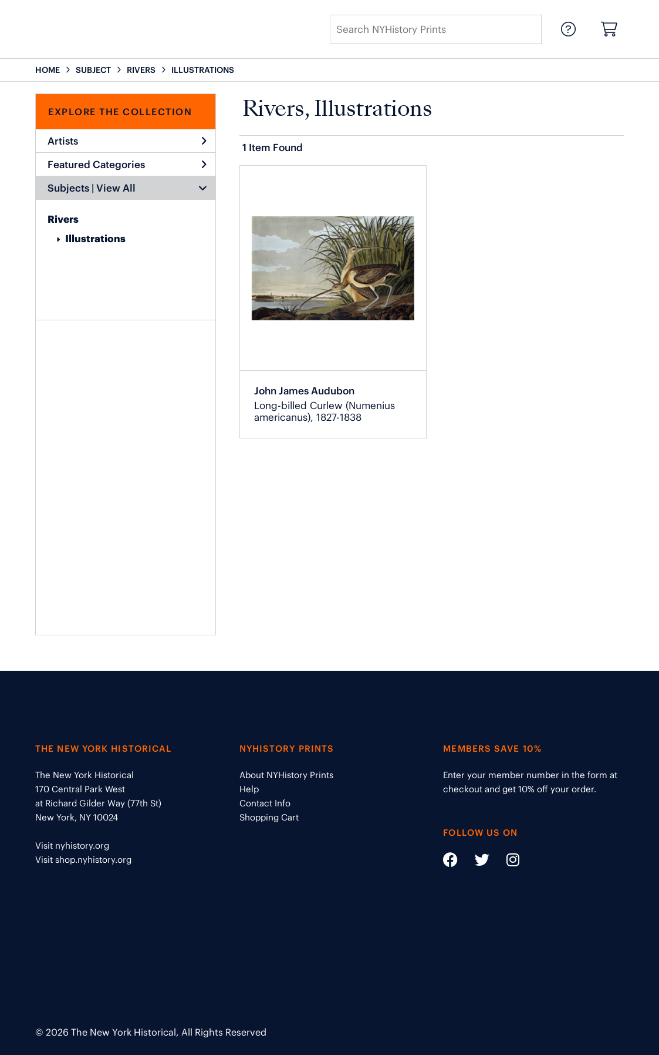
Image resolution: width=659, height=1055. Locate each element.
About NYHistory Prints (286, 775)
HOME (47, 70)
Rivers (63, 219)
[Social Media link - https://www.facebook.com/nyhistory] (450, 862)
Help (249, 789)
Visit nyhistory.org (72, 845)
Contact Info (264, 803)
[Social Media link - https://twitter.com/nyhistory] (474, 862)
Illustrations (95, 238)
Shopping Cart (269, 817)
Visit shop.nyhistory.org (83, 859)
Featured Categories (127, 164)
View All (116, 188)
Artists (127, 141)
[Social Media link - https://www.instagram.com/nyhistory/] (505, 862)
